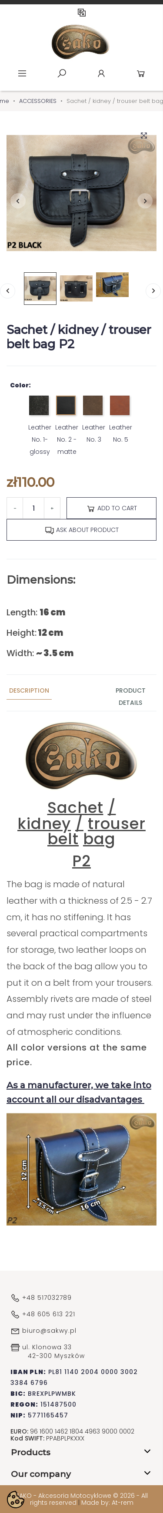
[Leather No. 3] (93, 408)
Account (101, 73)
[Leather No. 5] (120, 408)
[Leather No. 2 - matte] (66, 408)
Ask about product (82, 530)
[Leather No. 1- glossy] (39, 408)
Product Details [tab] (131, 696)
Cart (141, 73)
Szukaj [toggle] (62, 73)
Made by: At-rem (107, 1502)
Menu (22, 73)
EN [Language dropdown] (82, 12)
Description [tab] (29, 690)
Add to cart (111, 508)
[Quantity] (33, 508)
